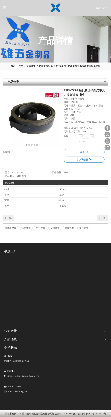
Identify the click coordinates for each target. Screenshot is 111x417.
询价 (84, 152)
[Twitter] (107, 134)
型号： (8, 172)
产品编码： (10, 176)
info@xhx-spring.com (18, 391)
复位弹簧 (83, 228)
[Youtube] (107, 141)
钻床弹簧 (26, 228)
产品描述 (9, 182)
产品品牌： (57, 172)
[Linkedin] (107, 147)
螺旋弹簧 (69, 228)
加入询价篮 (84, 159)
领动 (83, 413)
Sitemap (68, 413)
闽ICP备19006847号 (96, 413)
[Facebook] (107, 128)
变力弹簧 (55, 228)
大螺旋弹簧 (10, 228)
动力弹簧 (40, 228)
